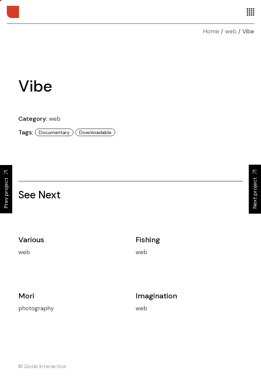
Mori (26, 296)
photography (36, 308)
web (54, 118)
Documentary (54, 132)
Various (31, 240)
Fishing (148, 240)
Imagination (156, 296)
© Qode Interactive (42, 366)
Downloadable (95, 132)
